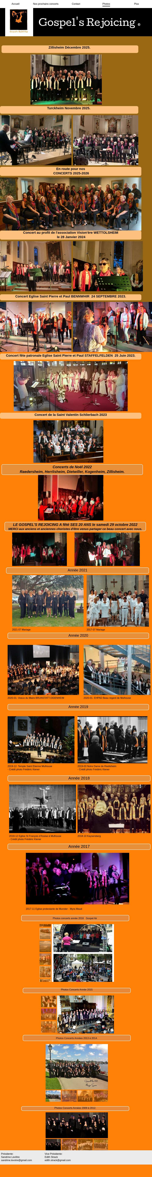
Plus (136, 4)
